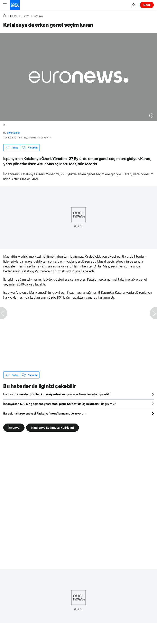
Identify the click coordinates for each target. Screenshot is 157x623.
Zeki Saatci (13, 132)
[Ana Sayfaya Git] (15, 5)
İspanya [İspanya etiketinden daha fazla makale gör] (13, 427)
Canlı (146, 5)
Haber (13, 16)
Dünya (25, 16)
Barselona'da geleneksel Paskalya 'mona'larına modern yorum (44, 413)
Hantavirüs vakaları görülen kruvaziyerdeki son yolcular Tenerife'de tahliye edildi (57, 394)
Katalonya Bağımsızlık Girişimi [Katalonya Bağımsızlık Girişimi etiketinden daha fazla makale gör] (52, 427)
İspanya (38, 16)
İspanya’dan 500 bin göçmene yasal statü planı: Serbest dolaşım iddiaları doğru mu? (59, 404)
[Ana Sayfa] (4, 15)
